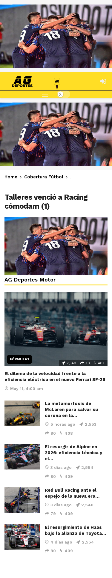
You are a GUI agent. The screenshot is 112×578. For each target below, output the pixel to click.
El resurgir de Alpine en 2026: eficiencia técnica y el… (73, 452)
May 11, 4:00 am (23, 388)
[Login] (103, 81)
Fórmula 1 (19, 359)
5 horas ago (60, 424)
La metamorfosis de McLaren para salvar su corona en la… (71, 409)
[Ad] (56, 36)
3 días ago (58, 467)
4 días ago (58, 542)
